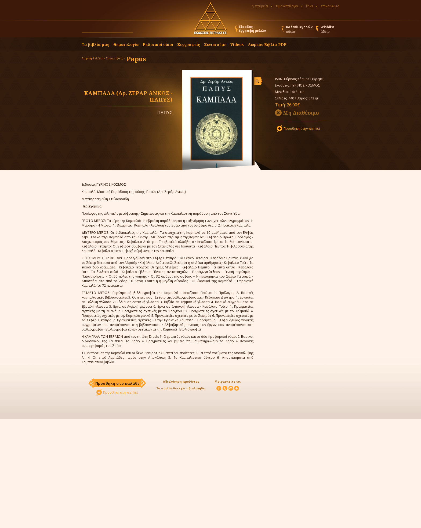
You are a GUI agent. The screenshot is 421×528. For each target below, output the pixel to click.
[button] (138, 30)
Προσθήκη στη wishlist (120, 392)
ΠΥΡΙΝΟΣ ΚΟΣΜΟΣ (305, 85)
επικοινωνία (330, 6)
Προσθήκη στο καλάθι (117, 383)
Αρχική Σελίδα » (93, 58)
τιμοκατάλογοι (287, 6)
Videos (237, 44)
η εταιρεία (260, 6)
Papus (136, 58)
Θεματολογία (126, 44)
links (309, 6)
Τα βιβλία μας (95, 44)
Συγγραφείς (114, 58)
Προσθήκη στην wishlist (302, 128)
